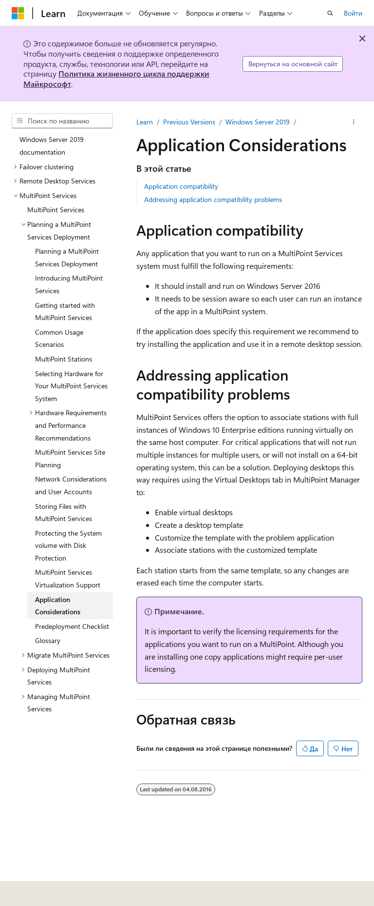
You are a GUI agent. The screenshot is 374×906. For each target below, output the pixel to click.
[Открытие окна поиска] (330, 13)
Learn (144, 121)
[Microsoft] (18, 13)
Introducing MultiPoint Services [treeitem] (69, 284)
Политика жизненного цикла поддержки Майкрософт (116, 78)
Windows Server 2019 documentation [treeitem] (51, 146)
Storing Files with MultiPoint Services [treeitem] (63, 512)
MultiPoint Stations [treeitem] (63, 358)
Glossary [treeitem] (47, 640)
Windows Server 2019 (257, 121)
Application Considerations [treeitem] (57, 606)
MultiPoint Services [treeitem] (55, 209)
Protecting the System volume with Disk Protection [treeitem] (68, 545)
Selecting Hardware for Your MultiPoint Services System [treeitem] (71, 386)
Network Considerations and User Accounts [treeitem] (71, 485)
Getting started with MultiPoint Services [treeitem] (65, 311)
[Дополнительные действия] (353, 122)
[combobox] (62, 121)
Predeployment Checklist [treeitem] (72, 626)
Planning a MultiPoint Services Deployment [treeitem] (67, 257)
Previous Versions (189, 121)
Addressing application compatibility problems (213, 199)
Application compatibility (181, 186)
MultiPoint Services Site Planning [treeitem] (70, 458)
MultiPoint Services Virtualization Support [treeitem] (67, 578)
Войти (353, 13)
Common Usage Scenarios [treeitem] (59, 338)
